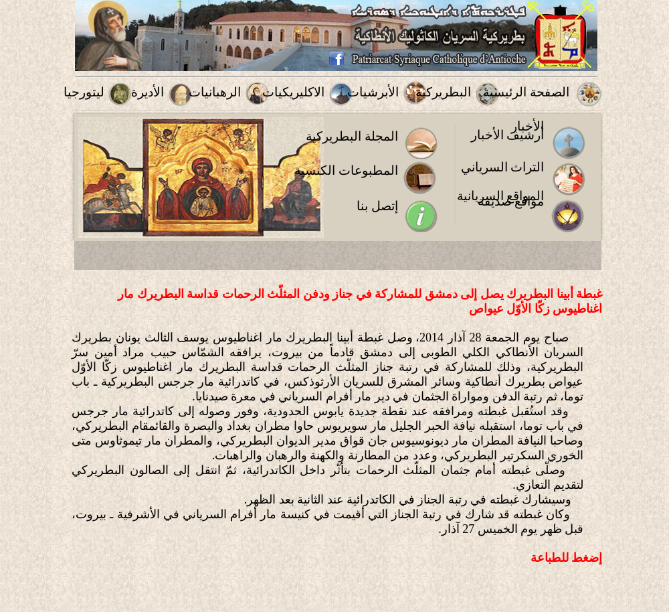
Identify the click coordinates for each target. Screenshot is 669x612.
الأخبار (527, 126)
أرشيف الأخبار (508, 135)
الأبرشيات (373, 92)
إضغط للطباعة (567, 557)
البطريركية (443, 92)
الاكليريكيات (293, 92)
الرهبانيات (215, 92)
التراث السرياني (503, 167)
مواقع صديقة (511, 201)
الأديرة (147, 92)
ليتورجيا (84, 92)
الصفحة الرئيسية (526, 92)
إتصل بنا (377, 206)
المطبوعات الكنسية (346, 170)
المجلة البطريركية (352, 136)
